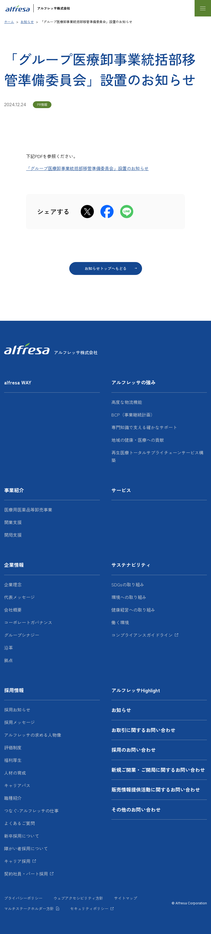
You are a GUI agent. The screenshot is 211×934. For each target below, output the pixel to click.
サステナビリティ (131, 564)
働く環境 (120, 622)
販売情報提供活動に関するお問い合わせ (155, 789)
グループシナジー (21, 635)
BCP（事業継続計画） (133, 414)
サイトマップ (125, 898)
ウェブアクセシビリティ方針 (78, 898)
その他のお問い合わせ (136, 809)
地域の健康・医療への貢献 (137, 440)
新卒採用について (21, 835)
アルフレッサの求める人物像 (32, 735)
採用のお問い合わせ (133, 749)
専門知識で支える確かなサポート (144, 427)
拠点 (8, 660)
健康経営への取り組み (133, 609)
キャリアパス (17, 785)
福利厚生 (13, 760)
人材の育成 (15, 772)
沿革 (8, 647)
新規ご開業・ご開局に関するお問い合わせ (158, 769)
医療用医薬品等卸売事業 (28, 509)
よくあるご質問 (19, 823)
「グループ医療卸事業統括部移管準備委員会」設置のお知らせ (87, 168)
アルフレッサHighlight (135, 690)
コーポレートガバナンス (28, 622)
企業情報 (14, 564)
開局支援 (13, 534)
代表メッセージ (19, 597)
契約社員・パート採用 (26, 873)
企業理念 (13, 584)
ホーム (9, 21)
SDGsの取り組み (127, 584)
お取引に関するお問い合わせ (143, 729)
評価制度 (13, 747)
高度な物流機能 (126, 402)
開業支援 (13, 522)
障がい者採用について (26, 848)
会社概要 (13, 609)
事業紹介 (14, 490)
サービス (121, 490)
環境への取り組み (128, 597)
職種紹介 (13, 798)
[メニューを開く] (203, 8)
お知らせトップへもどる (106, 268)
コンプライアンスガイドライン (142, 635)
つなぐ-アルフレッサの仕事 (31, 810)
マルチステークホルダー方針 (29, 908)
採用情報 (14, 690)
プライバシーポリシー (23, 898)
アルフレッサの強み (133, 382)
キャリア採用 (17, 861)
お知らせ (27, 21)
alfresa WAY (17, 382)
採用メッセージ (19, 722)
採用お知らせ (17, 709)
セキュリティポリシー (89, 908)
